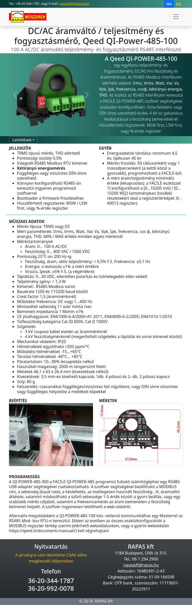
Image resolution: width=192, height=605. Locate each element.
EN (178, 4)
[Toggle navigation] (176, 17)
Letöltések (22, 140)
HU (169, 4)
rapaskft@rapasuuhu (74, 4)
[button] (15, 94)
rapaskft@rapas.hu (141, 565)
